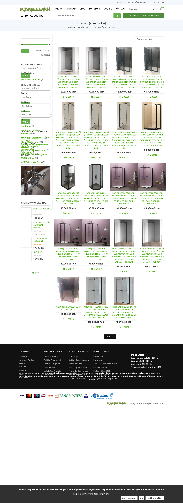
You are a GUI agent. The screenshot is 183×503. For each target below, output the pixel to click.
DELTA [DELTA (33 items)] (27, 284)
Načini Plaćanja (75, 446)
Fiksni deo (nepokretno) (32, 221)
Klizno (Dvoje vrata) (30, 225)
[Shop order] (149, 39)
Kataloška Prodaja (52, 453)
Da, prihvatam (129, 498)
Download (48, 457)
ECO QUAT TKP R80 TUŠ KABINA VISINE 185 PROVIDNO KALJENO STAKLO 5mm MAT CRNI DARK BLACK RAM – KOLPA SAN (68, 254)
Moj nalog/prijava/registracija (133, 2)
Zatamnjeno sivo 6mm (31, 269)
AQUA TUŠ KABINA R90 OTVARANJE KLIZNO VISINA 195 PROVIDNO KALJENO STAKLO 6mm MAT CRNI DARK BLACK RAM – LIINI (96, 198)
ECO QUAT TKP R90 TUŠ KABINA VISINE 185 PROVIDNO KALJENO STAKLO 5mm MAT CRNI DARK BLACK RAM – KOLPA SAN (96, 254)
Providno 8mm (27, 264)
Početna (72, 27)
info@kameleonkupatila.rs (105, 461)
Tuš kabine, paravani (30, 91)
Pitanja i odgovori (52, 446)
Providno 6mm (27, 260)
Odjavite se (158, 2)
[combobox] (35, 104)
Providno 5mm (27, 256)
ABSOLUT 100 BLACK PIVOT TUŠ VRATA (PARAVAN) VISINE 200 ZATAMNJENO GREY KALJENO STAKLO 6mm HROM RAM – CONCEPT (68, 82)
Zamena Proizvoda (77, 461)
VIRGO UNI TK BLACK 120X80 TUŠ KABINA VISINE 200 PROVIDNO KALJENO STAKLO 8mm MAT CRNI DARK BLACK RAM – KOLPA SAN (96, 312)
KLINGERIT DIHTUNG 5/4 (41, 355)
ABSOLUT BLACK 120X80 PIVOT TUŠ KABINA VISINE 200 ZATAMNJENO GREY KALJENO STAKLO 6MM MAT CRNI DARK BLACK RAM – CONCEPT (151, 82)
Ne (141, 498)
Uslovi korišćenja (51, 439)
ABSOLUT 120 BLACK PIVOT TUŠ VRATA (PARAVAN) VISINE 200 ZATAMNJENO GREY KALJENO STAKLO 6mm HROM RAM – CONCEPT (96, 82)
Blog (21, 456)
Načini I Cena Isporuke (79, 442)
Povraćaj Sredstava (78, 450)
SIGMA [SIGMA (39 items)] (28, 294)
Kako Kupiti (74, 439)
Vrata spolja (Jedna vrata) (33, 234)
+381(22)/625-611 (105, 457)
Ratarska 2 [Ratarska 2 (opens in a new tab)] (98, 442)
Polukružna (26, 206)
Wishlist (154, 9)
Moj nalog (23, 460)
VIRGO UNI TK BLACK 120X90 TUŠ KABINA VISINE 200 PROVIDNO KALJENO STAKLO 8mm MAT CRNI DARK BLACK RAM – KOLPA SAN (124, 312)
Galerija (22, 449)
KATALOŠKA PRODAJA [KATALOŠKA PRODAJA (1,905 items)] (35, 289)
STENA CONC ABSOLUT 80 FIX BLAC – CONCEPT (68, 308)
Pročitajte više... (155, 498)
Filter (25, 51)
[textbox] (36, 68)
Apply (25, 75)
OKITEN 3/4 (38, 397)
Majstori (22, 453)
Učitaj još (110, 336)
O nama (23, 439)
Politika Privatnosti (52, 442)
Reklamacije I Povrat (78, 457)
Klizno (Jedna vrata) (30, 229)
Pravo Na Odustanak (78, 453)
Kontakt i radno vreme (26, 444)
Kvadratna (26, 180)
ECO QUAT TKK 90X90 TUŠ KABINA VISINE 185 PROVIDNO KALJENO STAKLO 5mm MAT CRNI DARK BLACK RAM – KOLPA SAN (152, 198)
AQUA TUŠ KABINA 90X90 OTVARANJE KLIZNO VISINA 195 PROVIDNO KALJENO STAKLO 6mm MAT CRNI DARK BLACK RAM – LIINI (68, 198)
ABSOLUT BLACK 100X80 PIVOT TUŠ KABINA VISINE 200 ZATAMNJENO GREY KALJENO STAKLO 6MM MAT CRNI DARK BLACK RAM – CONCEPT (123, 82)
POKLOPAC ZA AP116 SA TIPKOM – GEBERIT (41, 370)
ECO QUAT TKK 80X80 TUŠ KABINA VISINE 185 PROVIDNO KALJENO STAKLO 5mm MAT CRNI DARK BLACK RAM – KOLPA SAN (124, 198)
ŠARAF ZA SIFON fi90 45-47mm (40, 385)
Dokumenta (49, 450)
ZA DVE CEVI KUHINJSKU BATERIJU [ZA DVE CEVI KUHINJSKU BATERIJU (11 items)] (33, 300)
